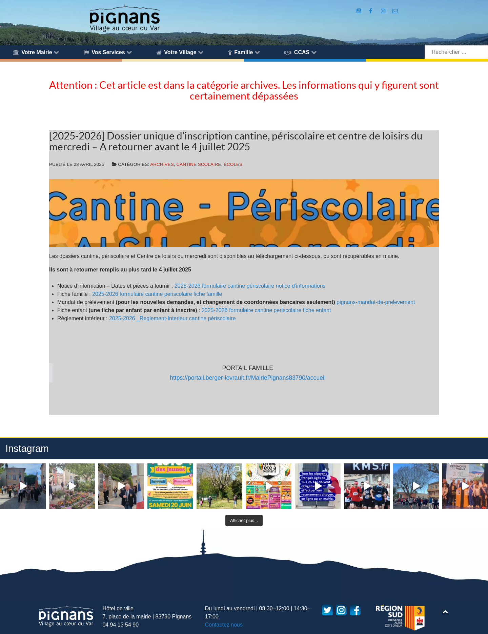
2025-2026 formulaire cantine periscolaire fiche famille (157, 294)
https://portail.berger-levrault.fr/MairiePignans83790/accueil (248, 377)
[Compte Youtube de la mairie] (359, 11)
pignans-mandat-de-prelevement (376, 302)
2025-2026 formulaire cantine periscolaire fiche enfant (266, 310)
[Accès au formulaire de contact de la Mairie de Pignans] (395, 11)
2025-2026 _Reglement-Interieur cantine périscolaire (172, 318)
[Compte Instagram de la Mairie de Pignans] (384, 11)
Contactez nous (224, 625)
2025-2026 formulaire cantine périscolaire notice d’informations (250, 286)
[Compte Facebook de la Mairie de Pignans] (371, 11)
